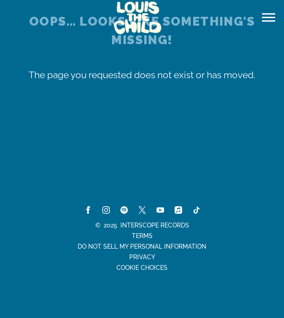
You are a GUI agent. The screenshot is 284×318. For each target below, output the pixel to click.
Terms (142, 236)
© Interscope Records (142, 225)
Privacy (142, 257)
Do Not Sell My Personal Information (142, 246)
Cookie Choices (142, 267)
